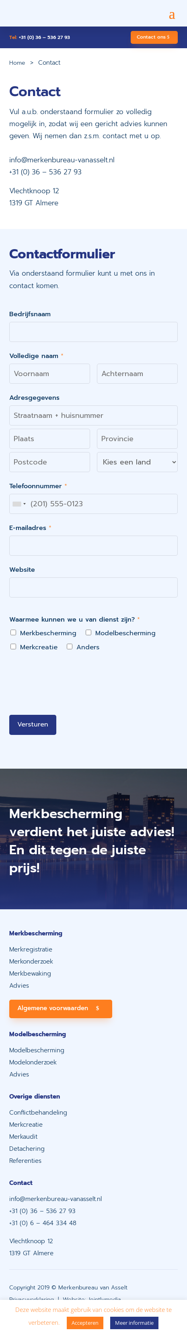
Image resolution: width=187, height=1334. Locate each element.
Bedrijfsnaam (30, 314)
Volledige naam (36, 356)
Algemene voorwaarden (52, 1008)
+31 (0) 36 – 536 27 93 (39, 37)
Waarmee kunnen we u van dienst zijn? (74, 619)
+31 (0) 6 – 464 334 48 (42, 1223)
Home (17, 63)
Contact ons (151, 37)
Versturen (32, 724)
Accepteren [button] (85, 1322)
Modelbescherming (125, 633)
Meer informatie (134, 1322)
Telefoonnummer (38, 486)
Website (22, 570)
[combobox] (19, 504)
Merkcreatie (39, 647)
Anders (87, 647)
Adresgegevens (34, 398)
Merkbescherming (48, 633)
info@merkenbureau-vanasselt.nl (62, 160)
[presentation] (70, 701)
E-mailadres (30, 528)
